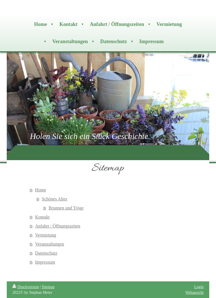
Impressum (45, 262)
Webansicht (194, 292)
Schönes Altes (54, 199)
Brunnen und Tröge (66, 208)
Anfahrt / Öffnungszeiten (57, 226)
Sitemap (48, 287)
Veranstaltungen (49, 244)
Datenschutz (46, 253)
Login (199, 287)
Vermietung (45, 235)
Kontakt (42, 217)
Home (40, 189)
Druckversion (25, 287)
